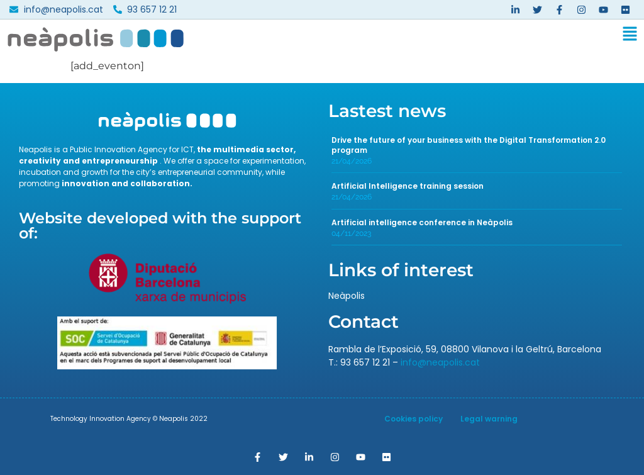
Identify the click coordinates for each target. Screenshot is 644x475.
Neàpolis (346, 295)
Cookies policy (413, 418)
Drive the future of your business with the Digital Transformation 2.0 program (468, 145)
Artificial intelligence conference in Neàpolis (422, 222)
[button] (418, 36)
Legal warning (489, 418)
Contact (363, 321)
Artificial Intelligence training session (407, 186)
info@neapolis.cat (440, 362)
